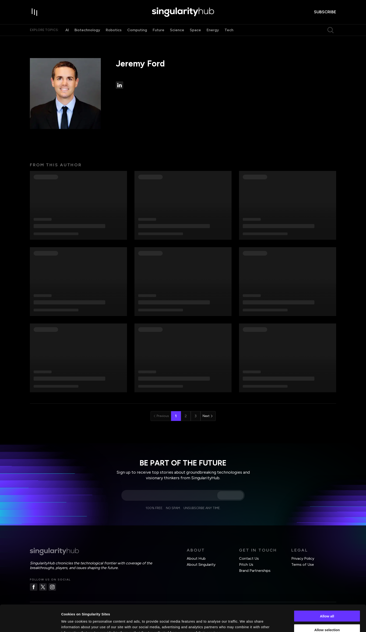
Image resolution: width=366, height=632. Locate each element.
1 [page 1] (176, 416)
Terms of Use (302, 564)
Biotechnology (87, 30)
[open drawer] (34, 12)
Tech (229, 30)
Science (177, 30)
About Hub (196, 558)
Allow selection (327, 605)
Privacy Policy (302, 558)
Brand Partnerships (255, 570)
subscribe (325, 11)
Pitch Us (246, 564)
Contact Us (249, 558)
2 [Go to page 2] (186, 416)
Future (158, 30)
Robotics (114, 30)
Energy (213, 30)
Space (195, 30)
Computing (137, 30)
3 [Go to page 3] (195, 416)
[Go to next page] (208, 416)
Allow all (327, 591)
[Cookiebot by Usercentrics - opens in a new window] (30, 622)
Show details (245, 623)
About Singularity (201, 564)
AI (67, 30)
